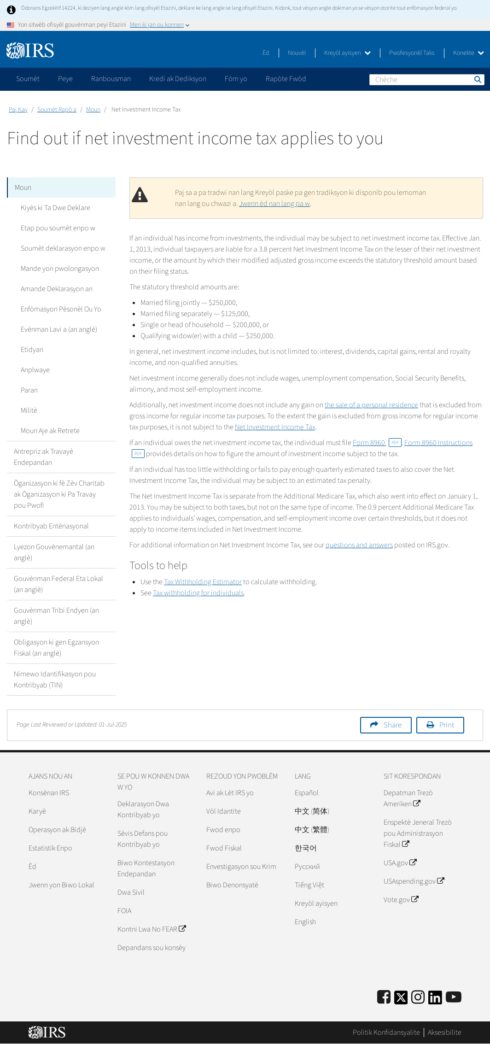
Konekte (468, 53)
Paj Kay (18, 109)
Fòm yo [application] (236, 79)
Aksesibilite (444, 1032)
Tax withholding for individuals (198, 593)
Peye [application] (65, 79)
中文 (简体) (312, 811)
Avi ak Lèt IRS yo (230, 793)
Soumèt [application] (28, 79)
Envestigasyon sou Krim (241, 867)
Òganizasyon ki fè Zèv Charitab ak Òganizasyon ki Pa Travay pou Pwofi (59, 494)
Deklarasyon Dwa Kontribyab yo (143, 809)
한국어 (306, 848)
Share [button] (393, 725)
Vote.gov (401, 900)
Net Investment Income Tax (275, 427)
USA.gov (400, 863)
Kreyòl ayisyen (347, 53)
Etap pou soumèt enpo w (58, 228)
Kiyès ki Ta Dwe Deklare (55, 208)
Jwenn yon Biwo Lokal (61, 885)
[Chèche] (426, 79)
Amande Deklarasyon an (57, 289)
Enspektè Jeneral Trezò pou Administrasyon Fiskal (418, 833)
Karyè (37, 811)
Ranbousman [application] (111, 79)
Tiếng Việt (309, 885)
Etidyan (32, 350)
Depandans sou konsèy (151, 948)
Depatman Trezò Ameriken (408, 798)
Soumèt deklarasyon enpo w (63, 248)
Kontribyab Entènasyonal (51, 526)
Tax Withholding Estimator (203, 582)
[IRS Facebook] (384, 997)
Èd (265, 53)
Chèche (477, 79)
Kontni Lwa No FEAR (151, 929)
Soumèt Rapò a (56, 109)
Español (307, 793)
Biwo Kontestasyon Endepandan (146, 868)
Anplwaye (35, 370)
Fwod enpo (223, 830)
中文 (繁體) (312, 830)
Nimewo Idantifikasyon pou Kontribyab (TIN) (55, 679)
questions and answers (359, 545)
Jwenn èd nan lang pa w (274, 204)
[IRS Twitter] (401, 1000)
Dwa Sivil (131, 892)
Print (446, 725)
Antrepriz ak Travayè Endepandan (43, 457)
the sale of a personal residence (371, 405)
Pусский (307, 867)
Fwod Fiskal (224, 848)
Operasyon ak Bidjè (57, 830)
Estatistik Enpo (50, 848)
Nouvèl (297, 53)
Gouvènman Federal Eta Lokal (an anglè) (58, 584)
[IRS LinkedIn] (435, 1000)
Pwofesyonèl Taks (412, 53)
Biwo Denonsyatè (232, 885)
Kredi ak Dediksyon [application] (177, 79)
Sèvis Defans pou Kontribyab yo (142, 839)
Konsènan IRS (49, 793)
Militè (29, 410)
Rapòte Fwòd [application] (286, 79)
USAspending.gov (414, 881)
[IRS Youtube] (453, 997)
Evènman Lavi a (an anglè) (59, 329)
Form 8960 (377, 443)
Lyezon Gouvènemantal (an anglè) (54, 552)
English (305, 922)
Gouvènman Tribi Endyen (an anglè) (56, 616)
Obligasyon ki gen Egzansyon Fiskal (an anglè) (56, 647)
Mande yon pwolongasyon (60, 269)
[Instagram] (418, 997)
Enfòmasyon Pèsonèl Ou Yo (61, 309)
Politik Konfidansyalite (386, 1032)
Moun (93, 109)
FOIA (124, 911)
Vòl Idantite (223, 811)
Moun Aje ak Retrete (50, 431)
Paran (29, 390)
